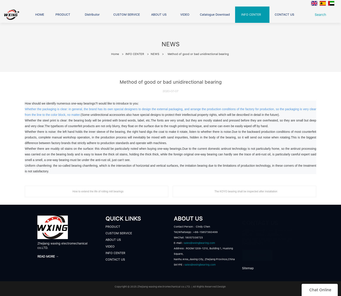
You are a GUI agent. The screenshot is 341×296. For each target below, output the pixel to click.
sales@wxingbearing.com (199, 242)
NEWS (155, 54)
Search (321, 15)
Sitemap (248, 268)
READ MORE (257, 253)
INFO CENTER (134, 54)
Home (115, 54)
